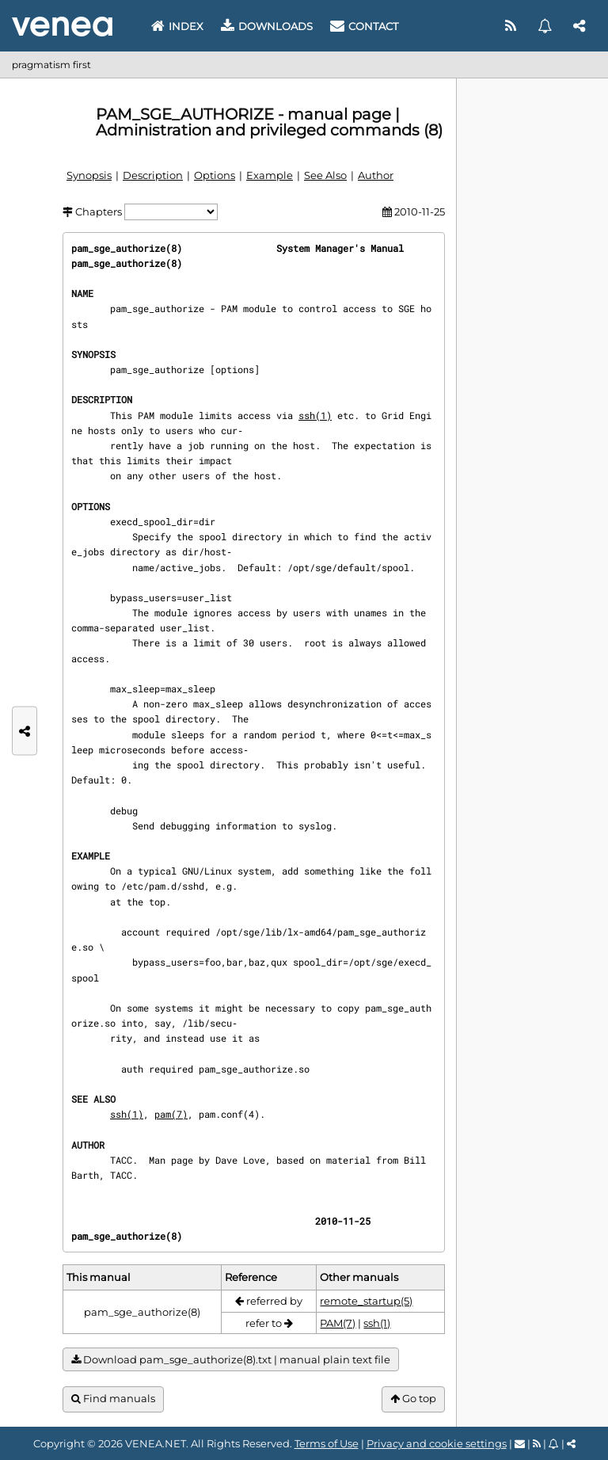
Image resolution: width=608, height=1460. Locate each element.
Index (177, 26)
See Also (325, 175)
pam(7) (171, 1113)
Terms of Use (326, 1443)
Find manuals (113, 1398)
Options (214, 175)
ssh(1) (315, 415)
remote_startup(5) (366, 1300)
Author (375, 175)
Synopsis (89, 175)
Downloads (267, 26)
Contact (364, 26)
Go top (413, 1398)
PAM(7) (337, 1323)
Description (153, 175)
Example (269, 175)
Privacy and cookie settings (437, 1443)
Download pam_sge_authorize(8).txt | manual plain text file (230, 1360)
